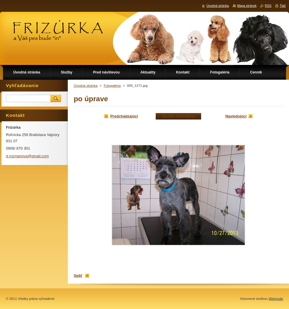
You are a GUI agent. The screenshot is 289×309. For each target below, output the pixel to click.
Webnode (276, 298)
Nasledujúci (236, 116)
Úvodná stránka (86, 85)
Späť (78, 275)
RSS (268, 5)
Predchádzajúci (124, 116)
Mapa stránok (247, 5)
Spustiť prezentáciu (178, 116)
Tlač (283, 5)
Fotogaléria (112, 85)
